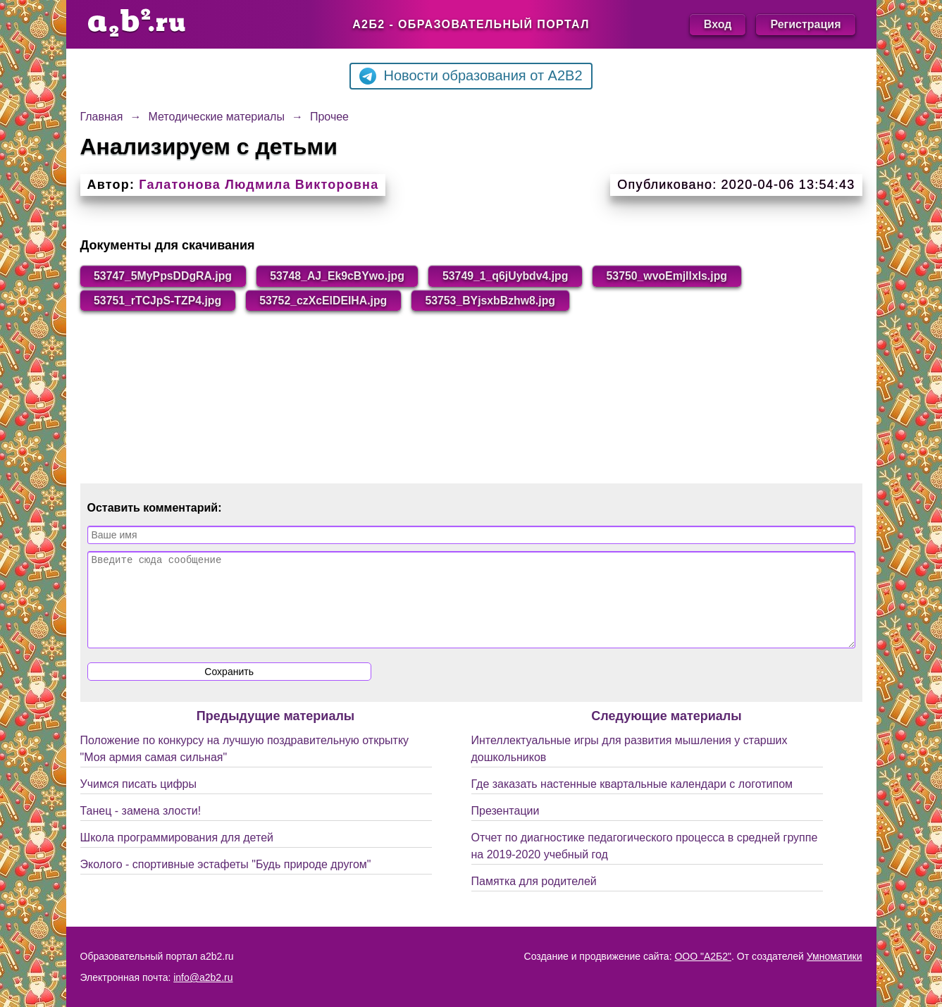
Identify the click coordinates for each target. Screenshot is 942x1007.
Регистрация (805, 24)
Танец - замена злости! (141, 828)
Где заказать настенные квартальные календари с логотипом (632, 802)
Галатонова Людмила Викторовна (258, 185)
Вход (718, 24)
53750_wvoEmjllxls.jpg (674, 276)
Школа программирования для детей (176, 855)
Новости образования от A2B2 (470, 76)
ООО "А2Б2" (702, 956)
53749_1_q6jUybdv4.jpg (511, 276)
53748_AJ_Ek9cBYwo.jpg (341, 276)
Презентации (505, 828)
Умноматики (834, 956)
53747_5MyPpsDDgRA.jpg (164, 276)
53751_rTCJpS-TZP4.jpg (158, 301)
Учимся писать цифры (138, 802)
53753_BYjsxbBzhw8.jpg (496, 301)
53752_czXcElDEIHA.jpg (326, 301)
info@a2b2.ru (203, 977)
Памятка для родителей (534, 899)
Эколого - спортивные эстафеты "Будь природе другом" (225, 882)
